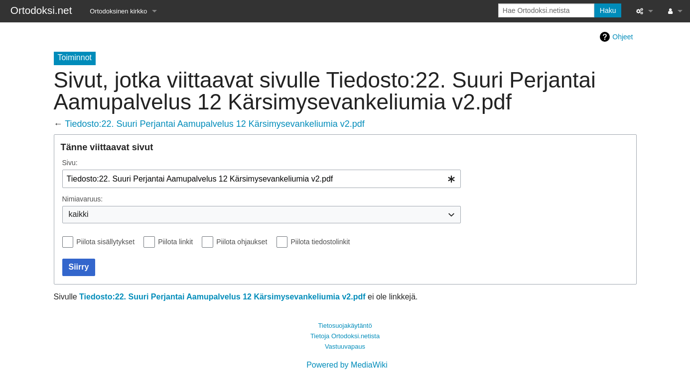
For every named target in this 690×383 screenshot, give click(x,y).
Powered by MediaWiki (347, 365)
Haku (608, 10)
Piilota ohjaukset (241, 242)
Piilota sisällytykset (105, 242)
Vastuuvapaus (345, 346)
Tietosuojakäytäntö (345, 325)
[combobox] (261, 179)
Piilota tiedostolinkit (320, 242)
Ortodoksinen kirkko (118, 11)
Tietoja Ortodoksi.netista (345, 336)
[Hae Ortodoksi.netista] (546, 10)
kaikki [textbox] (79, 214)
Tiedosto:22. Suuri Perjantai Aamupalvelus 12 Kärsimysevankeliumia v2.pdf (215, 124)
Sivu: (70, 163)
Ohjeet (622, 37)
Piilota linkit (175, 242)
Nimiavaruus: (82, 199)
